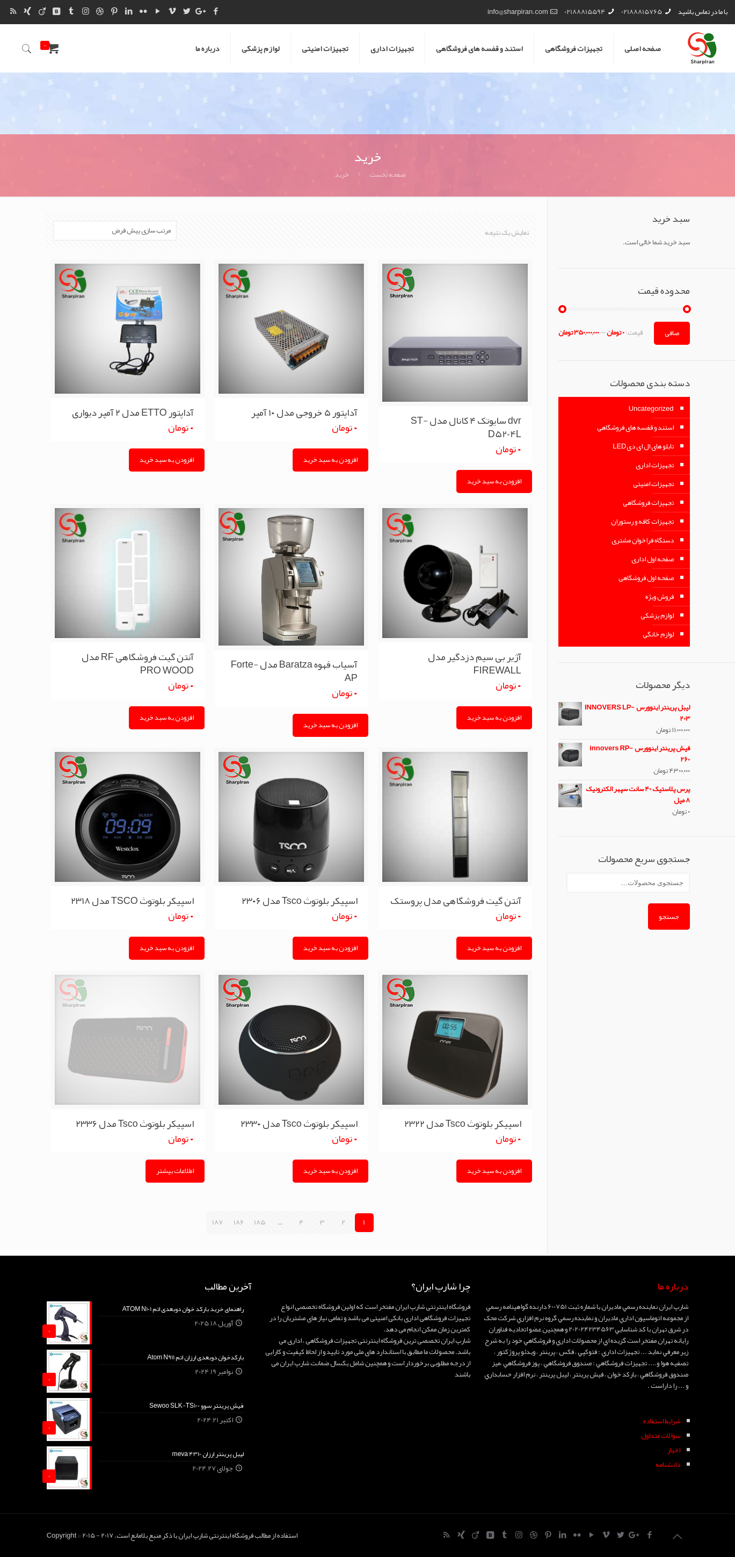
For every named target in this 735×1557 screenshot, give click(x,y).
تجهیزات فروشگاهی (648, 503)
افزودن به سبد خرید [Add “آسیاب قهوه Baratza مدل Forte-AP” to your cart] (330, 724)
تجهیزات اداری (655, 465)
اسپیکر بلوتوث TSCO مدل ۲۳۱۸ (132, 899)
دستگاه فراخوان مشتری (643, 540)
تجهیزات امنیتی (653, 484)
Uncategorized (651, 409)
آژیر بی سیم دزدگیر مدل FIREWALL (474, 662)
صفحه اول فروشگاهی (646, 578)
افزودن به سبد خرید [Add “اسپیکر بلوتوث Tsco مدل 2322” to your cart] (494, 1169)
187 (217, 1221)
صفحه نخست (387, 175)
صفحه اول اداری (652, 559)
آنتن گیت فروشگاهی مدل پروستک (455, 899)
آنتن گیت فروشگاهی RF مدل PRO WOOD (138, 662)
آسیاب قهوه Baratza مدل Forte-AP (294, 670)
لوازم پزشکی (657, 615)
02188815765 (641, 12)
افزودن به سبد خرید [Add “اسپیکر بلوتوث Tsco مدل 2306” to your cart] (330, 947)
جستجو (669, 916)
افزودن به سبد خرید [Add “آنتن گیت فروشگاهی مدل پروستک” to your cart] (494, 947)
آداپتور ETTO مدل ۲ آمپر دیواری (133, 412)
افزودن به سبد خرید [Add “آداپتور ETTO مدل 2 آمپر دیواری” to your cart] (167, 459)
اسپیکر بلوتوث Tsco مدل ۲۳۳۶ (135, 1122)
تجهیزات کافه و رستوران (642, 521)
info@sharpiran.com (517, 12)
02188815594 (584, 12)
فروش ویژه (659, 597)
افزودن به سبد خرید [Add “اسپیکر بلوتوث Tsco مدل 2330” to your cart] (330, 1169)
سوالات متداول (660, 1434)
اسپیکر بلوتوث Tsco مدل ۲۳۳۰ (299, 1122)
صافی (672, 333)
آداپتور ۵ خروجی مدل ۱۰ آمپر (304, 412)
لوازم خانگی (658, 634)
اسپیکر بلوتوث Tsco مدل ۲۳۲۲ (462, 1122)
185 (259, 1221)
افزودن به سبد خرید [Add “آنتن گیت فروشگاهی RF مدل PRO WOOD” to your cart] (167, 716)
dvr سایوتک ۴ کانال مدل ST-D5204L (466, 426)
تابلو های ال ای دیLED (643, 446)
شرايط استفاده (661, 1419)
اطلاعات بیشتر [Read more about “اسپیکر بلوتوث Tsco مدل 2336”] (175, 1169)
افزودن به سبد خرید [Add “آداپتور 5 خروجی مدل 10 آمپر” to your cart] (330, 459)
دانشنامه (668, 1463)
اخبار (673, 1448)
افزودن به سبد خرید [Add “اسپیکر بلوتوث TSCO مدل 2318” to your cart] (167, 947)
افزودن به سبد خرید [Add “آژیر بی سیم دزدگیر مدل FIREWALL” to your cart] (494, 716)
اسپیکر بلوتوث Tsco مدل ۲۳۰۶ (300, 899)
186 (239, 1221)
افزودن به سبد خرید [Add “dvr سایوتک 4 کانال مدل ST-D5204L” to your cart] (494, 481)
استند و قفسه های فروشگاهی (635, 427)
